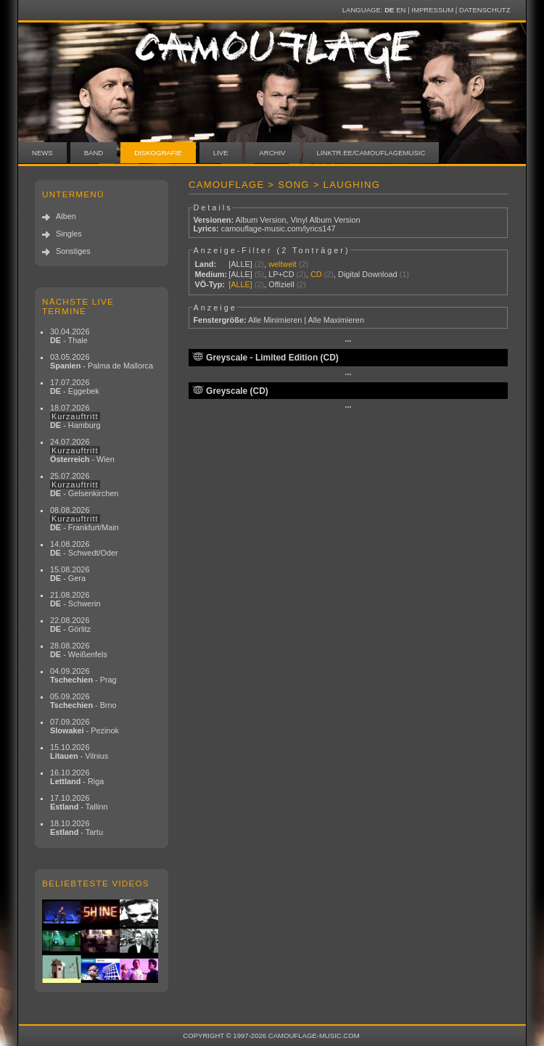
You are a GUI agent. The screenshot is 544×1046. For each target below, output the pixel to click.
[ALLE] (240, 264)
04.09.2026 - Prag (83, 675)
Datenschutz (484, 10)
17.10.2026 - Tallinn (79, 802)
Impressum (432, 10)
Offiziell (281, 284)
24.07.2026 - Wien (82, 450)
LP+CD (281, 274)
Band (94, 153)
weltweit (282, 264)
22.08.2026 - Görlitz (70, 624)
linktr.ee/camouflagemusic (371, 153)
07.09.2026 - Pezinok (84, 726)
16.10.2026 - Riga (77, 777)
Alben (66, 216)
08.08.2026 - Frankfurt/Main (84, 519)
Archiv (272, 153)
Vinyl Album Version (325, 219)
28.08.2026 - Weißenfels (78, 650)
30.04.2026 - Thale (69, 336)
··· (348, 341)
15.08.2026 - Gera (69, 573)
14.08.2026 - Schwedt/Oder (84, 548)
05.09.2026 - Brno (83, 700)
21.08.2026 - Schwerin (75, 599)
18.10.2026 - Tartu (76, 827)
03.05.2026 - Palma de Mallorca (101, 361)
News (42, 153)
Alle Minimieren (275, 320)
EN (400, 10)
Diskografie (157, 153)
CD (316, 274)
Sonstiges (73, 251)
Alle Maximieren (336, 320)
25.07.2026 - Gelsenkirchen (84, 484)
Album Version (260, 219)
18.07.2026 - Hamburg (75, 416)
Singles (69, 233)
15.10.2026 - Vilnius (79, 751)
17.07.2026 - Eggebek (74, 386)
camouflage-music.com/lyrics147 (278, 228)
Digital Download (367, 274)
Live (220, 153)
